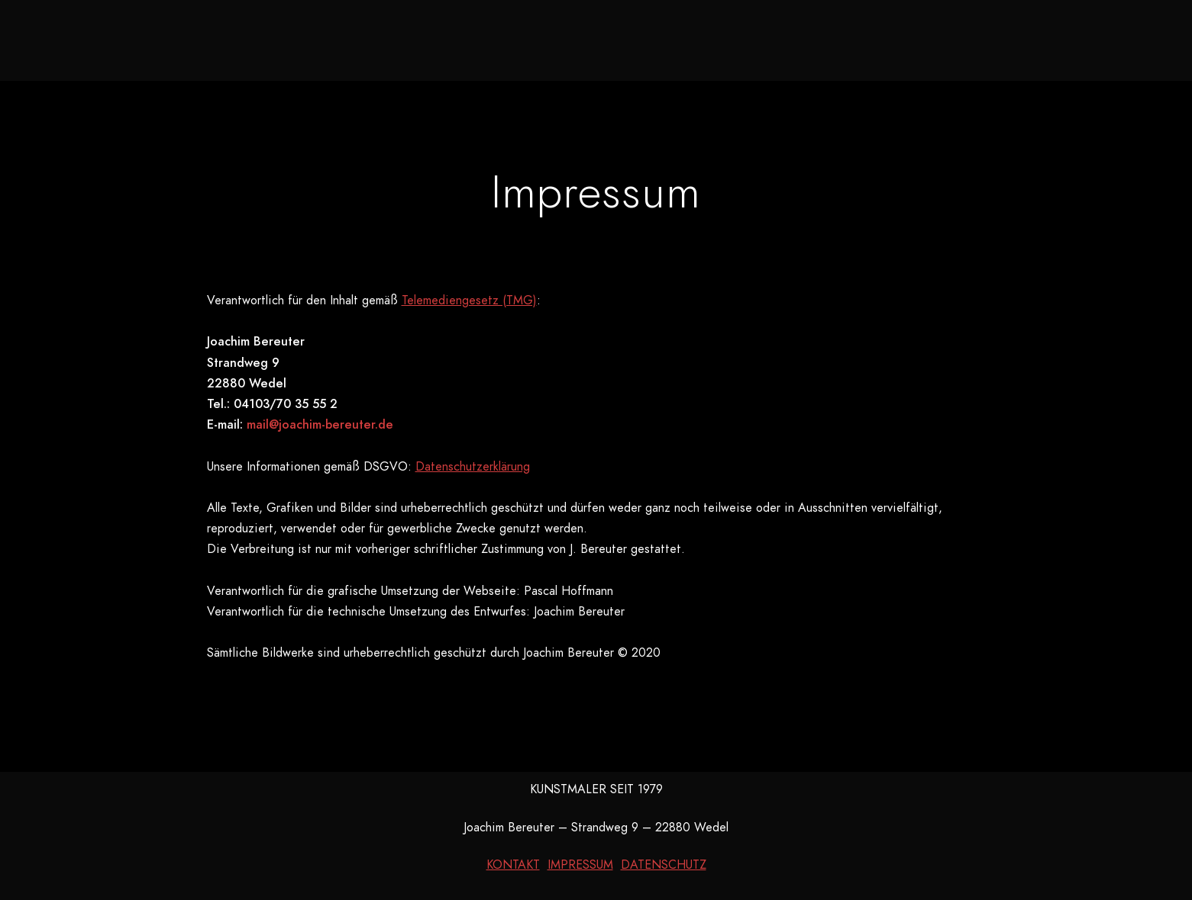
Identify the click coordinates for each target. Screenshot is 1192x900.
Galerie (553, 38)
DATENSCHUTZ (663, 865)
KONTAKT (513, 865)
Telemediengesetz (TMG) (469, 300)
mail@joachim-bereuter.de (320, 424)
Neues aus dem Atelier (408, 38)
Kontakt (853, 38)
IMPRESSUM (580, 865)
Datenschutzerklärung (472, 466)
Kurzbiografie (736, 38)
